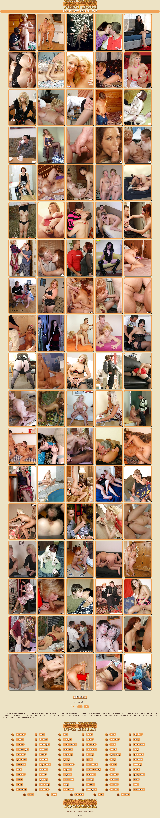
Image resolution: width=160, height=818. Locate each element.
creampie (44, 744)
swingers (91, 789)
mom (136, 769)
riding (19, 784)
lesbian (43, 769)
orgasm (67, 774)
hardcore (21, 764)
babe (89, 734)
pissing (43, 779)
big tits (20, 739)
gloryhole (21, 759)
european (91, 749)
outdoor (91, 774)
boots (90, 739)
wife (101, 794)
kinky (113, 764)
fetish (43, 754)
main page (69, 811)
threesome (139, 789)
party (19, 779)
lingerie (67, 769)
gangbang (115, 754)
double (43, 749)
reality (90, 779)
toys (54, 794)
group (66, 759)
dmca (92, 811)
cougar (20, 744)
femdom (21, 754)
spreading (21, 789)
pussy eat (68, 779)
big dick (138, 734)
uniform (79, 794)
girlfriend (138, 754)
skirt (136, 784)
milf (112, 769)
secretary (44, 784)
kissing (137, 764)
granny (43, 759)
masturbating (93, 769)
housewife (68, 764)
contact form (79, 811)
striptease (68, 789)
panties (114, 774)
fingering (68, 754)
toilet (30, 794)
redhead (114, 779)
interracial (92, 764)
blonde (43, 739)
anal (42, 734)
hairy (113, 759)
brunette (115, 739)
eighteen (68, 749)
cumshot (91, 744)
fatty (136, 749)
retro (136, 779)
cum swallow (70, 744)
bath (113, 734)
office (43, 774)
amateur (21, 734)
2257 (87, 811)
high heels (45, 764)
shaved (90, 784)
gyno (89, 759)
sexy (66, 784)
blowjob (67, 739)
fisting (90, 754)
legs (19, 769)
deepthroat (139, 744)
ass (65, 734)
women (125, 794)
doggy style (22, 749)
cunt (113, 744)
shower (114, 784)
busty (136, 739)
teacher (114, 789)
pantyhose (139, 774)
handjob (138, 759)
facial (113, 749)
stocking (44, 789)
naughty (21, 774)
